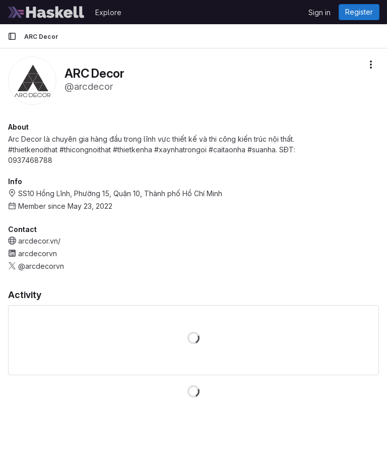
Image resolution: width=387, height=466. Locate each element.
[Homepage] (46, 12)
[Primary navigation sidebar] (12, 36)
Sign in (319, 12)
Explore (108, 12)
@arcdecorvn (41, 266)
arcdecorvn (37, 253)
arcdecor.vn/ (39, 241)
